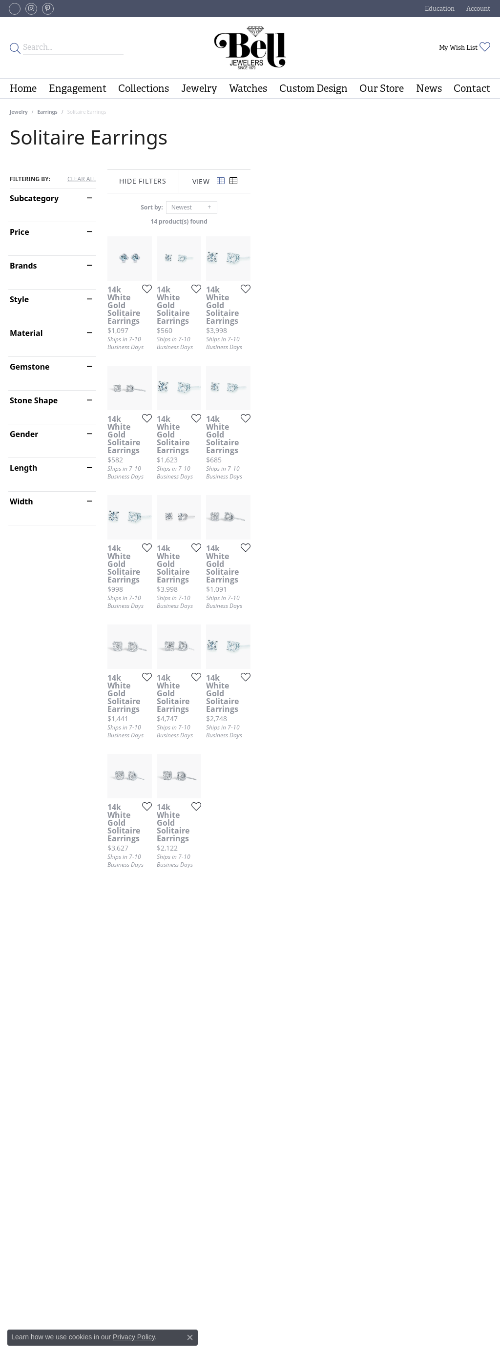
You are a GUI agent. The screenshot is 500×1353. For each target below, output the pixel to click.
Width (21, 501)
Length (23, 468)
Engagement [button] (77, 88)
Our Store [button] (381, 88)
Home (23, 88)
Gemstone (30, 367)
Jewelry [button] (199, 88)
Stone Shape (34, 400)
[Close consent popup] (190, 1337)
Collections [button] (143, 88)
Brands (23, 266)
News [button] (429, 88)
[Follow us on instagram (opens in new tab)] (31, 9)
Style (19, 299)
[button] (439, 8)
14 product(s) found (299, 221)
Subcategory (34, 198)
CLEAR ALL (81, 179)
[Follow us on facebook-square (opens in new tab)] (15, 9)
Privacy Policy (134, 1337)
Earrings (48, 111)
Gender (24, 434)
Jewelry (19, 111)
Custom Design (313, 88)
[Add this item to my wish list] (224, 368)
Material (26, 333)
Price (19, 232)
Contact (472, 88)
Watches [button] (248, 88)
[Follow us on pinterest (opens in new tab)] (48, 9)
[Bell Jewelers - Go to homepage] (250, 47)
